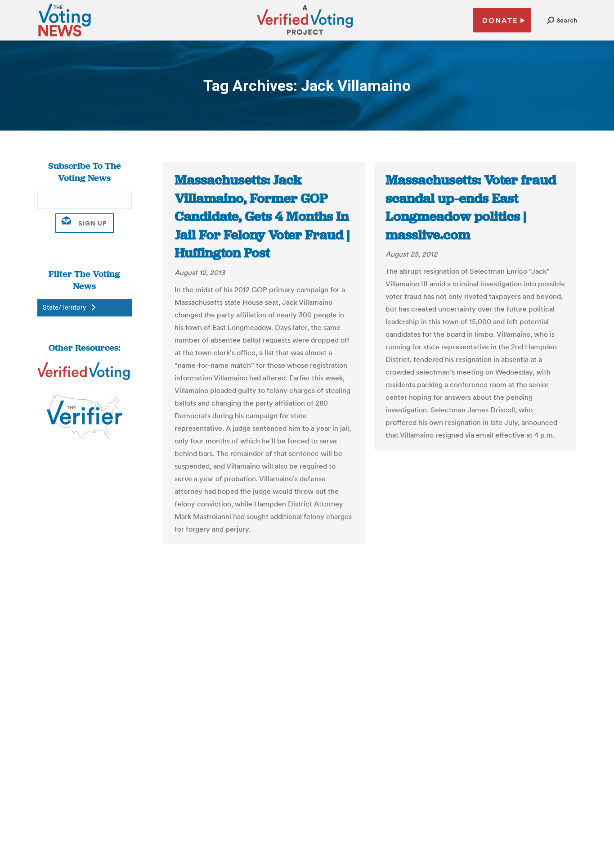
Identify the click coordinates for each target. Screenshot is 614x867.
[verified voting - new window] (304, 36)
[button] (562, 20)
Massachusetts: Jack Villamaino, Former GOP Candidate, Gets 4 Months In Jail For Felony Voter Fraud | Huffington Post (262, 217)
